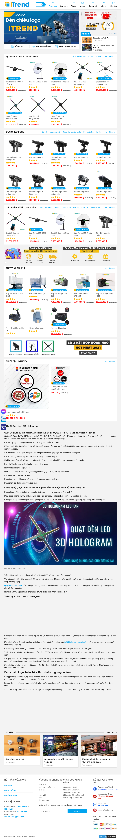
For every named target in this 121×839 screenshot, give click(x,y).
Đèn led (56, 207)
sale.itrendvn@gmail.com (14, 817)
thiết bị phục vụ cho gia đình (76, 642)
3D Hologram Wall (94, 56)
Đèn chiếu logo (46, 207)
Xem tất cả (113, 34)
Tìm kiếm (43, 4)
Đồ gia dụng (66, 207)
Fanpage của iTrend (107, 788)
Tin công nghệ (44, 800)
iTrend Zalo (103, 804)
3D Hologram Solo (79, 56)
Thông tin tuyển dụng (47, 787)
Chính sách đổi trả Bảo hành (73, 795)
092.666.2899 (9, 809)
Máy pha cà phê (79, 207)
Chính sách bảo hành (71, 787)
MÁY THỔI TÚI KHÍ (15, 268)
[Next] (115, 221)
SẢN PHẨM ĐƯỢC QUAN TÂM (21, 207)
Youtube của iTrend (105, 796)
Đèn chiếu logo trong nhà (72, 132)
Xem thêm (110, 56)
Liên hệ (42, 790)
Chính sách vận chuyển (72, 790)
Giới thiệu (42, 785)
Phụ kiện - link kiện (94, 207)
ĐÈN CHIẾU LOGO (15, 132)
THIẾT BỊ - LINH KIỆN (16, 361)
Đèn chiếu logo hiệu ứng (92, 132)
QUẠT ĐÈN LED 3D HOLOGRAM (22, 56)
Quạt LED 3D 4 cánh (13, 585)
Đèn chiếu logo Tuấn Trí (17, 759)
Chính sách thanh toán (71, 792)
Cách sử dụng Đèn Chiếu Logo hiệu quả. (58, 760)
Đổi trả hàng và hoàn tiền (72, 798)
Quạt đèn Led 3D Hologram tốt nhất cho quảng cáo (96, 760)
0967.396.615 (23, 806)
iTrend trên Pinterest (105, 810)
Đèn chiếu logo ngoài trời (51, 132)
